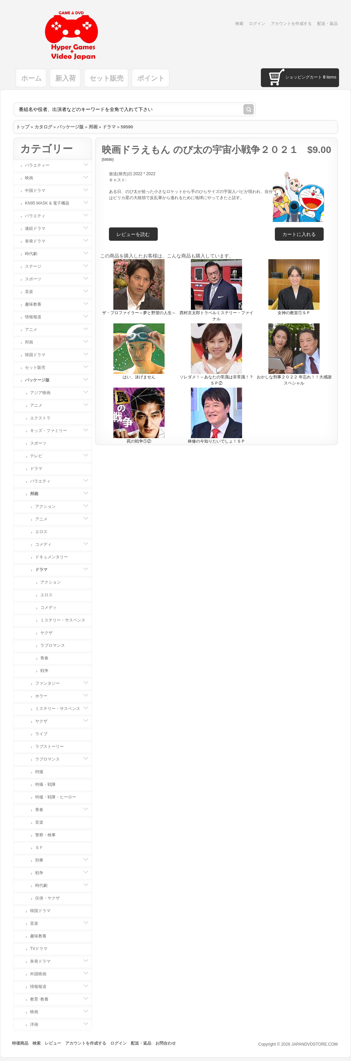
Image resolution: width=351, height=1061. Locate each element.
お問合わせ (165, 1043)
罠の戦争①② (139, 441)
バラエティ (38, 215)
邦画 (93, 126)
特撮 (39, 771)
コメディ (46, 544)
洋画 (37, 1024)
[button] (299, 234)
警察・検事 (45, 835)
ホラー (44, 696)
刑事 (42, 860)
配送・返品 (327, 23)
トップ (22, 126)
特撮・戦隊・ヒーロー (55, 797)
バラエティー (40, 165)
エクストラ (40, 418)
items (329, 77)
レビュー (53, 1043)
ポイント (151, 78)
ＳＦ (39, 847)
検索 (239, 23)
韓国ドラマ (38, 354)
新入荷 (65, 78)
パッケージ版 (70, 126)
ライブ (41, 733)
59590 (127, 126)
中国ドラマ (38, 190)
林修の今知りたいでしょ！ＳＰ (216, 441)
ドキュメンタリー (51, 557)
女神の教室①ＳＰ (294, 312)
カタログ (43, 126)
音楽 (32, 291)
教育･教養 (42, 999)
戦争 (44, 670)
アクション (48, 506)
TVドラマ (38, 948)
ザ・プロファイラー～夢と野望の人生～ (139, 312)
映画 (32, 178)
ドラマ (109, 126)
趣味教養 (36, 304)
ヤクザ (46, 632)
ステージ (36, 266)
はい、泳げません (139, 377)
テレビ (39, 455)
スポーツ (36, 279)
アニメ (34, 329)
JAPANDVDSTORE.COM (314, 1044)
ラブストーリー (49, 746)
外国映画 (41, 974)
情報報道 (36, 317)
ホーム (31, 78)
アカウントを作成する (291, 23)
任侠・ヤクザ (47, 898)
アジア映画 (43, 392)
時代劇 (34, 253)
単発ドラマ (38, 241)
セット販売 (106, 78)
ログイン (257, 23)
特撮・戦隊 (45, 784)
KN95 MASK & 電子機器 (50, 203)
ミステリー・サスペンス (62, 620)
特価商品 (20, 1043)
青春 (44, 658)
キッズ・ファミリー (52, 430)
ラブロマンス (52, 645)
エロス (41, 531)
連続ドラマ (38, 228)
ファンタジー (51, 683)
